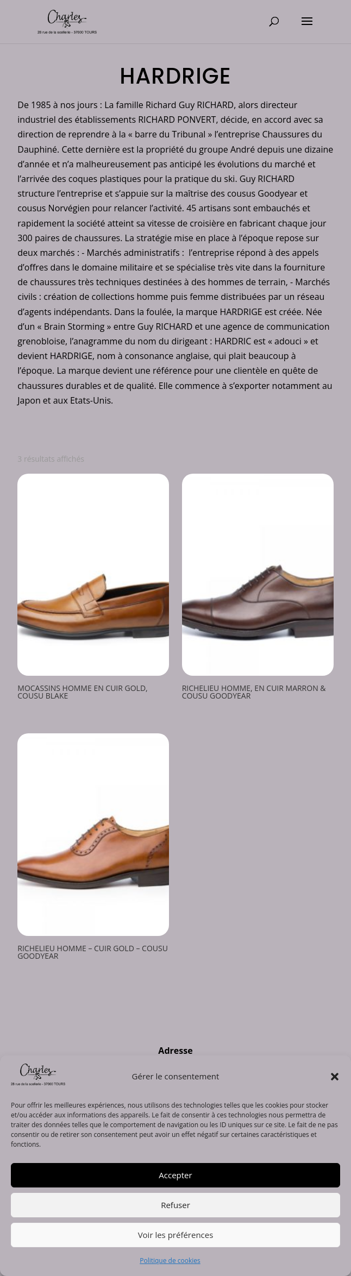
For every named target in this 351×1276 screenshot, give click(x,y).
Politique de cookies (170, 1260)
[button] (334, 1076)
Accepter (175, 1175)
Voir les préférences (176, 1234)
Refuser (175, 1204)
